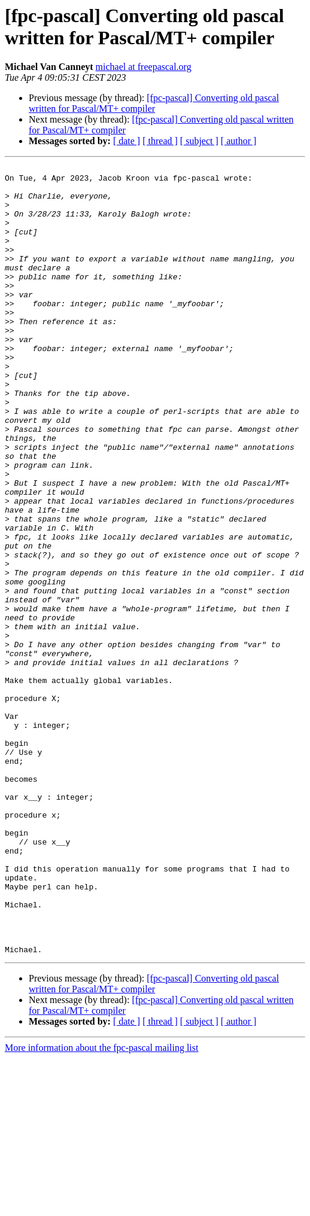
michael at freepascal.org (144, 67)
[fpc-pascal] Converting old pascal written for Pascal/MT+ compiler (154, 103)
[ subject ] (199, 141)
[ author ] (239, 141)
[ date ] (126, 141)
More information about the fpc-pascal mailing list (101, 1205)
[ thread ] (160, 141)
